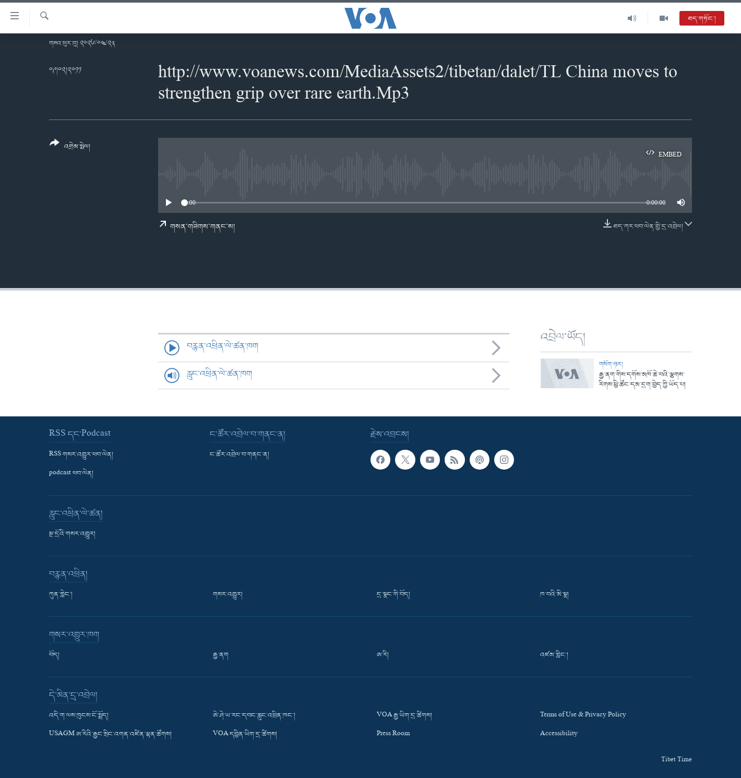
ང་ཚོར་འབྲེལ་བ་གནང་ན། (239, 455)
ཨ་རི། (383, 655)
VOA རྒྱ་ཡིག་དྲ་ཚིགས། (404, 716)
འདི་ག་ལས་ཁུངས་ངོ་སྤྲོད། (79, 716)
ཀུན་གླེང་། (61, 595)
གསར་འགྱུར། (228, 595)
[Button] (70, 148)
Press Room (393, 734)
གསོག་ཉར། (611, 364)
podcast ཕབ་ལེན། (71, 474)
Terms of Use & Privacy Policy (583, 716)
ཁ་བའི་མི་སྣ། (554, 595)
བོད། (54, 655)
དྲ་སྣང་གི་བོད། (393, 595)
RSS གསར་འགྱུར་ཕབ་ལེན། (81, 455)
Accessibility (559, 734)
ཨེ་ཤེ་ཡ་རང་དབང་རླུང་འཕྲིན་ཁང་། (254, 716)
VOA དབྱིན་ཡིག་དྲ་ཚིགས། (245, 734)
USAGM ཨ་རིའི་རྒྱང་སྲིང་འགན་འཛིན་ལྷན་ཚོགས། (110, 734)
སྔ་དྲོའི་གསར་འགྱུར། (72, 534)
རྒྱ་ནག (221, 655)
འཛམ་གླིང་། (554, 655)
